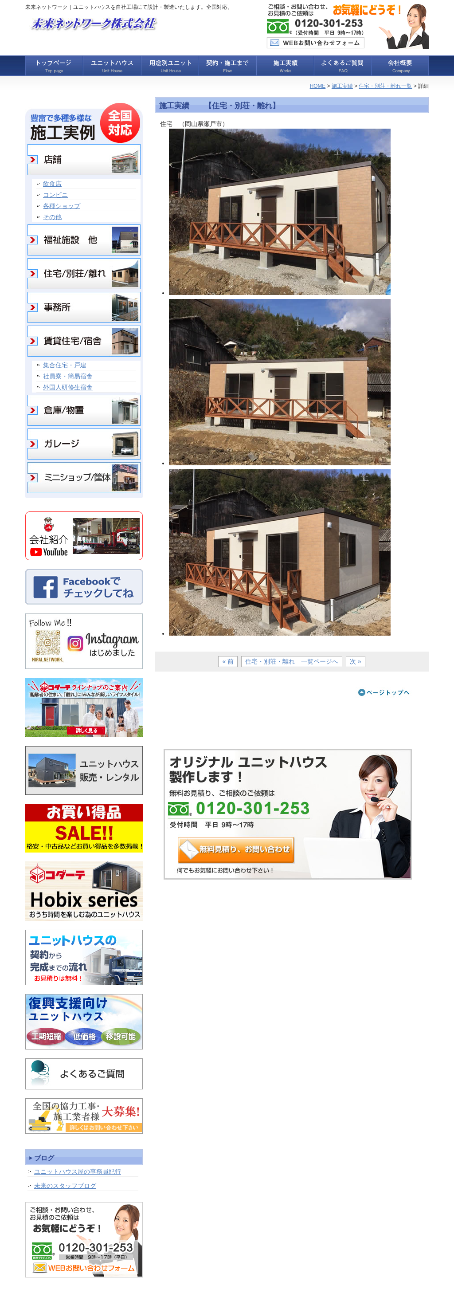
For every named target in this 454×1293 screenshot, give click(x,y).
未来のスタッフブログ (65, 1185)
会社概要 (400, 65)
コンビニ (55, 194)
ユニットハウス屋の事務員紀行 (77, 1171)
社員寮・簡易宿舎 (68, 376)
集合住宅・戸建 (64, 365)
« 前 (228, 661)
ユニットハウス (112, 65)
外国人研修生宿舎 (68, 387)
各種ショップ (61, 205)
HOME (318, 86)
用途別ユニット (169, 65)
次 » (355, 661)
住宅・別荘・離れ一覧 (385, 86)
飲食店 (52, 183)
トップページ (54, 65)
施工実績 (284, 65)
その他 (52, 216)
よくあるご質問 (342, 65)
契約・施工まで (227, 65)
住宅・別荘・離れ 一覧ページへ (291, 661)
